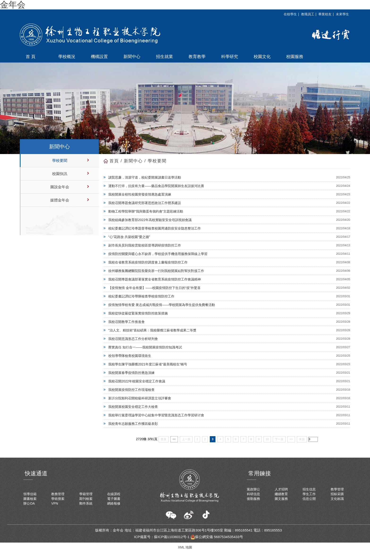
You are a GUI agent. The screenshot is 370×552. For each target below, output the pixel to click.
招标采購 (337, 494)
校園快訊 (59, 174)
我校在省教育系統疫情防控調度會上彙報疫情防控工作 (148, 262)
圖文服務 (281, 499)
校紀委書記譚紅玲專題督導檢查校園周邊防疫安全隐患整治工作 (154, 228)
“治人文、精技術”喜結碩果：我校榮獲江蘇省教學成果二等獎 (152, 330)
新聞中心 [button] (131, 56)
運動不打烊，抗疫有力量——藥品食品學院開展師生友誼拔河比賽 (156, 186)
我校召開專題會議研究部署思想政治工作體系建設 (144, 203)
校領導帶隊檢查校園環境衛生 (129, 356)
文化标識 (337, 499)
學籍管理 (85, 494)
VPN (54, 503)
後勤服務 (253, 499)
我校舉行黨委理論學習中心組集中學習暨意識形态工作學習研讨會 (156, 415)
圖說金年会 (59, 187)
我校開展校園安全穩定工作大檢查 (133, 407)
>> (291, 439)
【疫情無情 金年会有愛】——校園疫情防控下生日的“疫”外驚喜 (154, 288)
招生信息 (309, 489)
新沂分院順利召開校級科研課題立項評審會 (139, 398)
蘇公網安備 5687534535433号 (216, 537)
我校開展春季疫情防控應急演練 (131, 373)
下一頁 (279, 439)
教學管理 (337, 489)
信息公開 (309, 499)
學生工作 (309, 494)
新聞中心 (133, 161)
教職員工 (307, 14)
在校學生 (290, 14)
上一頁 (186, 439)
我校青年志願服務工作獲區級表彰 (133, 424)
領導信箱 (30, 494)
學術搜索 (57, 499)
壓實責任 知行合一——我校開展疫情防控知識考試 (145, 347)
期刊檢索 (85, 499)
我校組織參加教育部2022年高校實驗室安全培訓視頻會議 (150, 220)
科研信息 (253, 494)
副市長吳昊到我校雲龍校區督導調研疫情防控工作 (144, 245)
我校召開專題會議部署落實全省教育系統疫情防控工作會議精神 (154, 279)
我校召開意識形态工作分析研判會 (133, 339)
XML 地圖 (185, 547)
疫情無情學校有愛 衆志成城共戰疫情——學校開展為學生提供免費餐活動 (161, 305)
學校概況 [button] (66, 56)
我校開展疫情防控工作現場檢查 (131, 390)
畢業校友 (325, 14)
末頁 (302, 439)
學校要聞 (59, 161)
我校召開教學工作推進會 (126, 322)
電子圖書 (113, 499)
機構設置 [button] (99, 56)
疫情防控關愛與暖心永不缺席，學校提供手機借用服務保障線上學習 (157, 254)
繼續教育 (281, 494)
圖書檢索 (30, 499)
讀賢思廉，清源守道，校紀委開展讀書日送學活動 (144, 177)
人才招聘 (281, 489)
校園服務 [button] (294, 56)
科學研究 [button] (229, 56)
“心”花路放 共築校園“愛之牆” (129, 237)
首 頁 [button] (30, 56)
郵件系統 (85, 503)
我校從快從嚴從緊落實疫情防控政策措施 (138, 313)
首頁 (114, 161)
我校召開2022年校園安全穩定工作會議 (136, 381)
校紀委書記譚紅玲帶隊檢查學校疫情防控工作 (141, 296)
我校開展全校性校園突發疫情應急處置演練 (139, 194)
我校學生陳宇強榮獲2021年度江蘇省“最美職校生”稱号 (147, 364)
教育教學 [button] (197, 56)
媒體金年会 (59, 200)
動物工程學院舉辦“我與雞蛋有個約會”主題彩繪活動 (145, 211)
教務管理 (57, 494)
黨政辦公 (253, 489)
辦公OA (29, 503)
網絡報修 (113, 503)
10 (267, 439)
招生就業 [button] (164, 56)
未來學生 (342, 14)
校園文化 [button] (262, 56)
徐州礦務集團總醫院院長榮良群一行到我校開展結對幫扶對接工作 (156, 271)
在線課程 (113, 494)
